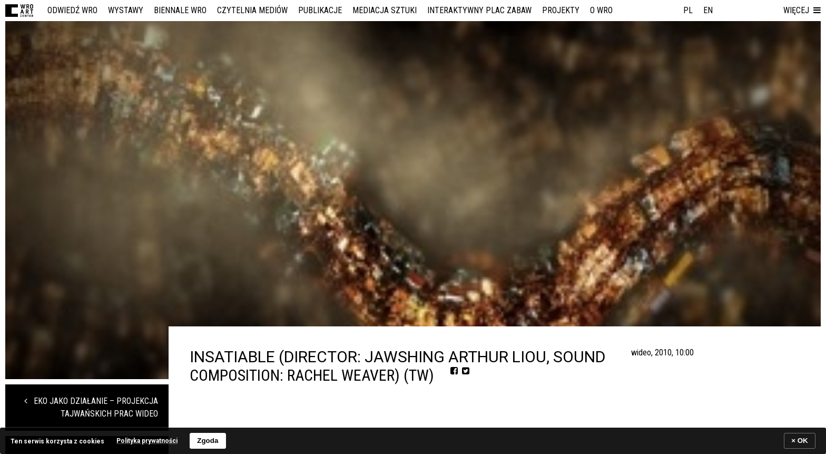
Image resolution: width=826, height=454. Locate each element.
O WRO (601, 10)
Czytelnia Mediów (252, 10)
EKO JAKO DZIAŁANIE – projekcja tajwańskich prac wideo (91, 407)
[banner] (413, 440)
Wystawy (125, 10)
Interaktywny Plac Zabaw (479, 10)
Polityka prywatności (147, 441)
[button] (802, 10)
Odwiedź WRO (72, 10)
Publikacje (320, 10)
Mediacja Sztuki (384, 10)
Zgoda (207, 441)
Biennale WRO (180, 10)
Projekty (560, 10)
